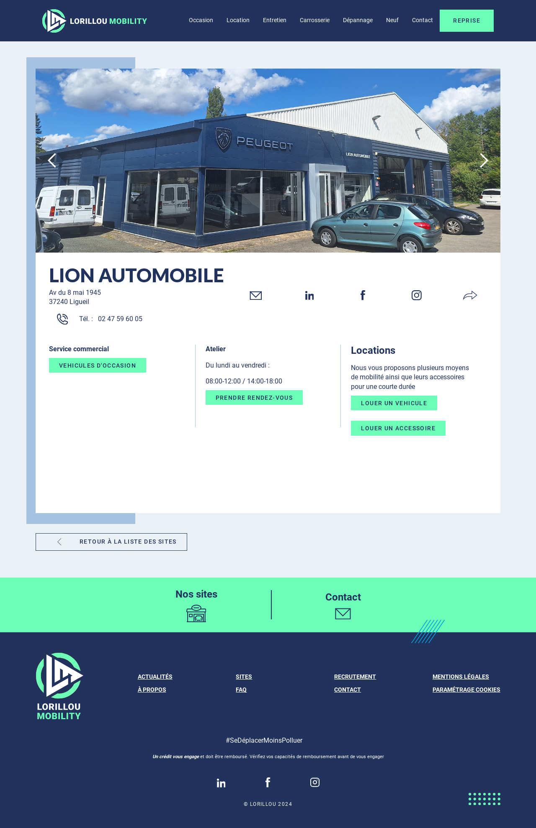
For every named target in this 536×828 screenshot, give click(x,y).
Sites (244, 676)
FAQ (241, 689)
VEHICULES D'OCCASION (97, 365)
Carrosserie (315, 20)
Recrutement (355, 676)
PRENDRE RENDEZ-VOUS (254, 397)
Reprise (466, 20)
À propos (152, 689)
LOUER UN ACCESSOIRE (398, 428)
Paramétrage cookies (466, 689)
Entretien (274, 20)
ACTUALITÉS (155, 676)
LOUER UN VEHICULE (394, 402)
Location (238, 20)
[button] (52, 161)
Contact (422, 20)
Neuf (392, 20)
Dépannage (358, 20)
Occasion (201, 20)
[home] (94, 21)
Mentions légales (461, 676)
